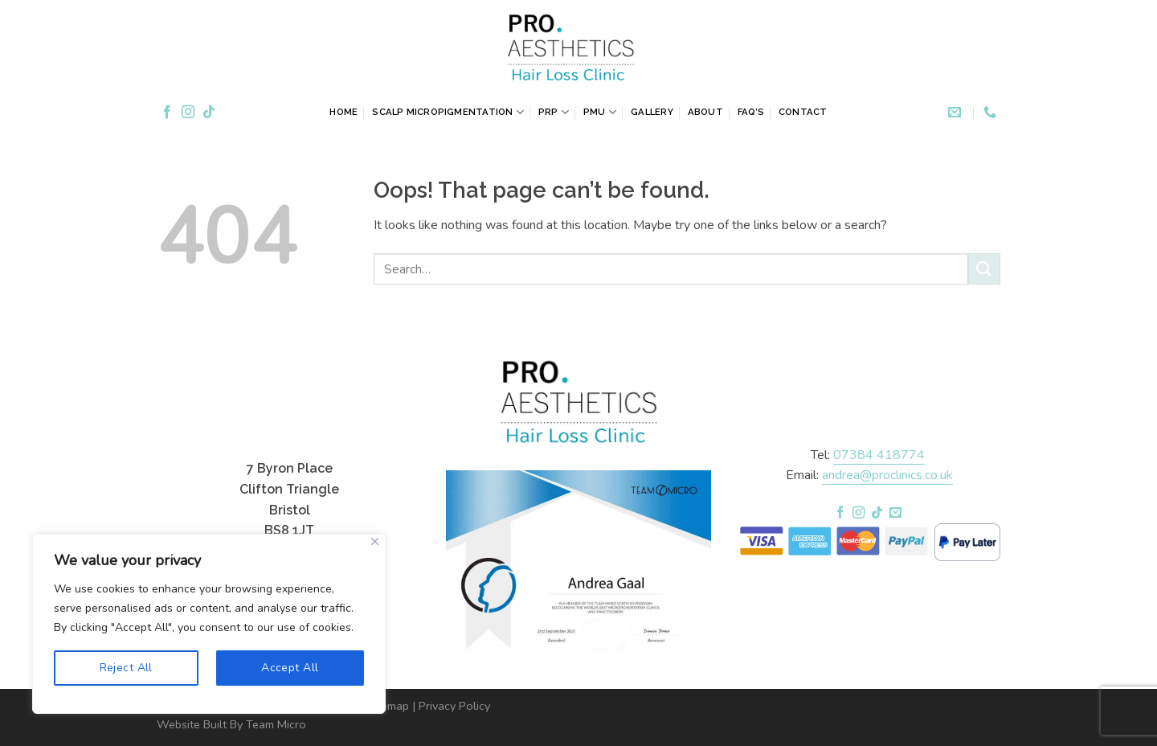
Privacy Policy (454, 706)
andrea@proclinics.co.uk (887, 475)
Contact (803, 111)
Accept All (289, 667)
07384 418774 (879, 455)
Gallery (652, 111)
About (705, 111)
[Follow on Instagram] (188, 112)
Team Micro (276, 724)
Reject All (126, 667)
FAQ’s (751, 111)
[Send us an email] (895, 513)
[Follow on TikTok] (208, 112)
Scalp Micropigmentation (448, 112)
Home (343, 111)
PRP (553, 112)
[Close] (374, 541)
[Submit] (984, 269)
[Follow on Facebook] (167, 112)
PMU (599, 112)
